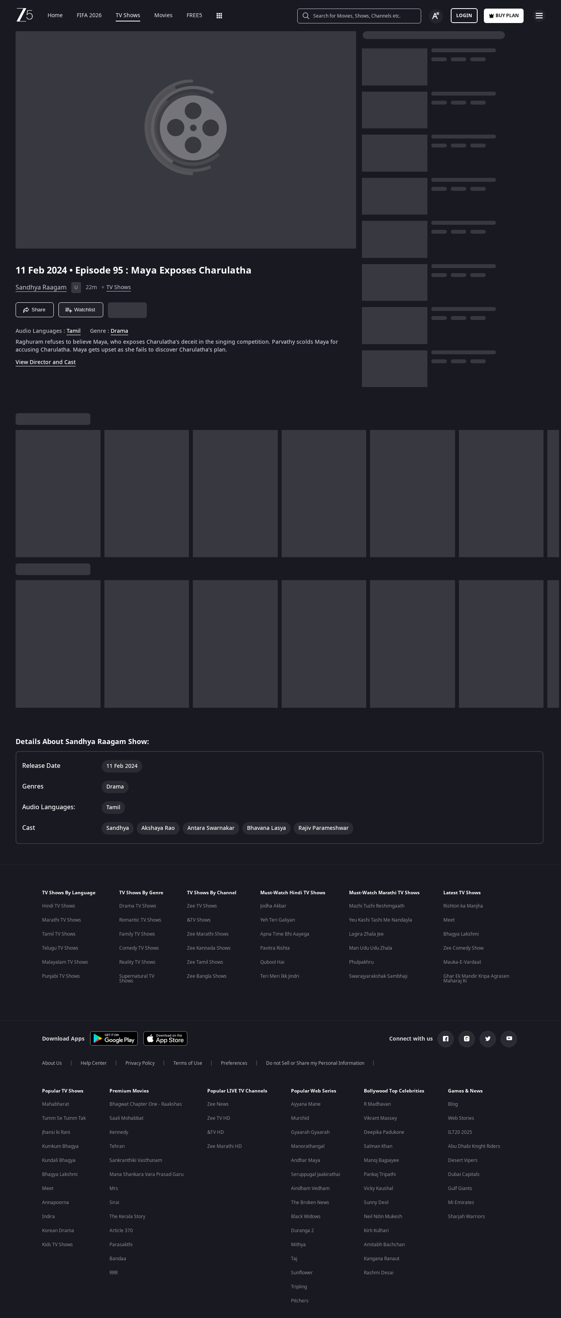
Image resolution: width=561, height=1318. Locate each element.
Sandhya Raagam (41, 287)
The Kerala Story (127, 1191)
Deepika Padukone (384, 1106)
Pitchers (300, 1275)
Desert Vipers (463, 1135)
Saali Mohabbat (126, 1092)
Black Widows (306, 1191)
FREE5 (189, 15)
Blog (453, 1078)
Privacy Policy (140, 1037)
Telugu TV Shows (60, 922)
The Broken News (310, 1177)
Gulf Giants (460, 1163)
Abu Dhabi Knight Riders (474, 1120)
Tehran (117, 1120)
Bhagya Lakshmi (461, 908)
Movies (158, 15)
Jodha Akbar (273, 880)
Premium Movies (129, 1065)
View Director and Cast (46, 362)
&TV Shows (199, 894)
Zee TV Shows (202, 880)
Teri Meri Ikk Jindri (279, 950)
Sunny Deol (376, 1177)
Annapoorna (55, 1177)
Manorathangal (308, 1120)
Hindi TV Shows (58, 880)
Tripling (299, 1261)
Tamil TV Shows (59, 908)
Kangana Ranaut (381, 1233)
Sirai (114, 1177)
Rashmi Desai (378, 1247)
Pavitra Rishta (275, 922)
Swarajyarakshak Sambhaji (378, 950)
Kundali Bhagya (59, 1135)
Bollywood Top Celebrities (394, 1065)
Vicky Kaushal (378, 1163)
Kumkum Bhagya (60, 1120)
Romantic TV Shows (140, 894)
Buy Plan (504, 15)
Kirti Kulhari (376, 1205)
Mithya (298, 1219)
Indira (48, 1191)
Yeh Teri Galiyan (277, 894)
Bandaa (117, 1233)
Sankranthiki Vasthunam (135, 1135)
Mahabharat (55, 1078)
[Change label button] (436, 16)
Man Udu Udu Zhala (370, 922)
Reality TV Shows (137, 936)
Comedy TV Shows (139, 922)
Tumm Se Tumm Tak (64, 1092)
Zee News (218, 1078)
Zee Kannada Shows (209, 922)
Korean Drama (58, 1205)
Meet (449, 894)
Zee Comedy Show (463, 922)
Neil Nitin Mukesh (383, 1191)
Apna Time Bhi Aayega (284, 908)
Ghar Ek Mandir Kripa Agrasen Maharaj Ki (476, 953)
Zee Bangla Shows (207, 950)
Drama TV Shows (137, 880)
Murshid (300, 1092)
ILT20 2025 (460, 1106)
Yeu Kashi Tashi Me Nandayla (380, 894)
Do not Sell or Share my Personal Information (315, 1037)
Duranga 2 (302, 1205)
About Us (52, 1037)
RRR (113, 1247)
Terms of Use (187, 1037)
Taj (294, 1233)
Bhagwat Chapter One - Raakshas (145, 1078)
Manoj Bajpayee (381, 1135)
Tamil (74, 331)
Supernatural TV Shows (136, 953)
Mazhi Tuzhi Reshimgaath (376, 880)
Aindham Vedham (310, 1163)
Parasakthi (120, 1219)
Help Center (94, 1037)
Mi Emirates (461, 1177)
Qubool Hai (272, 936)
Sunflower (302, 1247)
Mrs (113, 1163)
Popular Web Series (313, 1065)
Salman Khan (378, 1120)
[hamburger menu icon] (539, 15)
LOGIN (464, 15)
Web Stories (461, 1092)
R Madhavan (377, 1078)
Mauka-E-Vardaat (462, 936)
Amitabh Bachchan (384, 1219)
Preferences (234, 1037)
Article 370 (121, 1205)
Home (49, 15)
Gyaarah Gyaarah (310, 1106)
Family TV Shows (137, 908)
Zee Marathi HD (224, 1120)
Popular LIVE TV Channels (237, 1065)
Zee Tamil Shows (205, 936)
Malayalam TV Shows (65, 936)
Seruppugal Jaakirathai (315, 1149)
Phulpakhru (361, 936)
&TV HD (215, 1106)
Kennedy (118, 1106)
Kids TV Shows (57, 1219)
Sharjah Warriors (466, 1191)
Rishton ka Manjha (463, 880)
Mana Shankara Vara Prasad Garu (146, 1149)
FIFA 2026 (83, 15)
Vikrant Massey (380, 1092)
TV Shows (122, 15)
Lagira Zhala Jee (366, 908)
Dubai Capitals (464, 1149)
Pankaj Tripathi (380, 1149)
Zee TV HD (218, 1092)
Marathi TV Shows (61, 894)
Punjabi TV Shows (61, 950)
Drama (119, 331)
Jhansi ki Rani (56, 1106)
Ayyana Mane (306, 1078)
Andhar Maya (305, 1135)
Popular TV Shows (62, 1065)
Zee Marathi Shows (208, 908)
